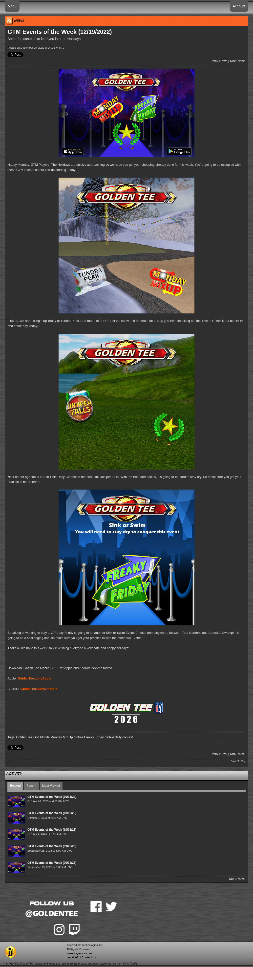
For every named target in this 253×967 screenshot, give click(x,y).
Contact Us (89, 957)
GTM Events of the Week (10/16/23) (51, 797)
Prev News (219, 61)
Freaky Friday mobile (99, 737)
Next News (238, 61)
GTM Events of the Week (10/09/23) (51, 813)
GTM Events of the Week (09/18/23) (51, 862)
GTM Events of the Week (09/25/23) (51, 846)
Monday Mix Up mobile (66, 737)
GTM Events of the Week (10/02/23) (51, 829)
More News (237, 879)
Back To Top (238, 761)
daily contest (124, 737)
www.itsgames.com (79, 953)
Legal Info (72, 957)
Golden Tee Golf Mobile (33, 737)
